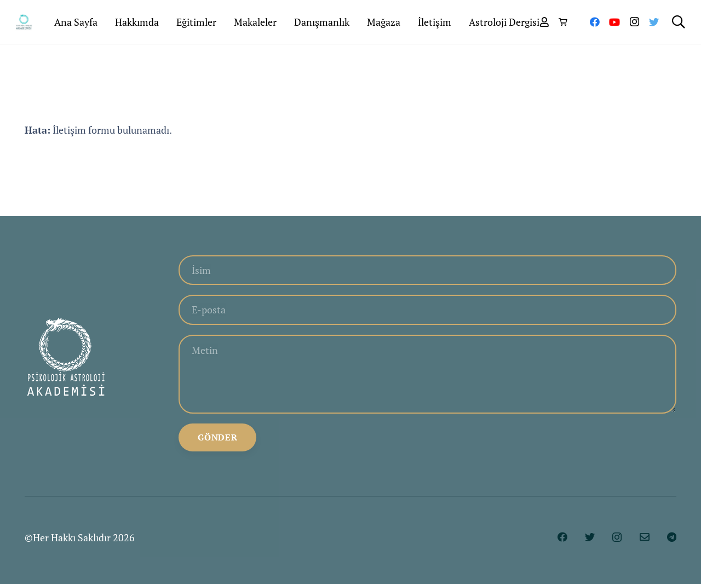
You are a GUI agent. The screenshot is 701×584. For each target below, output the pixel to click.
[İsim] (427, 270)
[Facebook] (595, 22)
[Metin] (427, 374)
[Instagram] (634, 22)
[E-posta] (427, 309)
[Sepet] (562, 22)
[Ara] (678, 22)
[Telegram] (671, 537)
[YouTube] (614, 22)
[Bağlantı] (24, 22)
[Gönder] (217, 437)
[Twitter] (654, 22)
